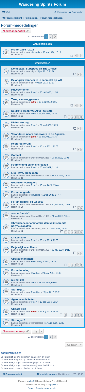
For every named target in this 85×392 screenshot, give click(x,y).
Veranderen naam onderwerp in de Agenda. (38, 134)
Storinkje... (18, 289)
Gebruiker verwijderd (24, 182)
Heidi (33, 261)
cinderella (35, 52)
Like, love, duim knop (24, 172)
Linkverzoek (18, 237)
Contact (16, 155)
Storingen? (18, 320)
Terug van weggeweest (25, 99)
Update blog (18, 308)
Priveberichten (20, 89)
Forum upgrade (20, 192)
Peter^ (34, 92)
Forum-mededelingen (20, 25)
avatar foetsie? (20, 213)
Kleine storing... (21, 122)
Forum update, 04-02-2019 (27, 201)
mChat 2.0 (17, 279)
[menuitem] (6, 12)
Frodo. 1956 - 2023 (22, 49)
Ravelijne (35, 195)
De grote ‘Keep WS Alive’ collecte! (32, 110)
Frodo (34, 311)
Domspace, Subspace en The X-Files (34, 68)
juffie (33, 102)
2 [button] (50, 36)
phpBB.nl (54, 385)
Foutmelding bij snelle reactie (29, 164)
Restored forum (21, 143)
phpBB (32, 381)
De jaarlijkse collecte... (25, 247)
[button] (55, 36)
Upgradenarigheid (22, 258)
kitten (33, 113)
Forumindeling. (20, 270)
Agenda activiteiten (23, 299)
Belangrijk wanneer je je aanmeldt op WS (36, 80)
